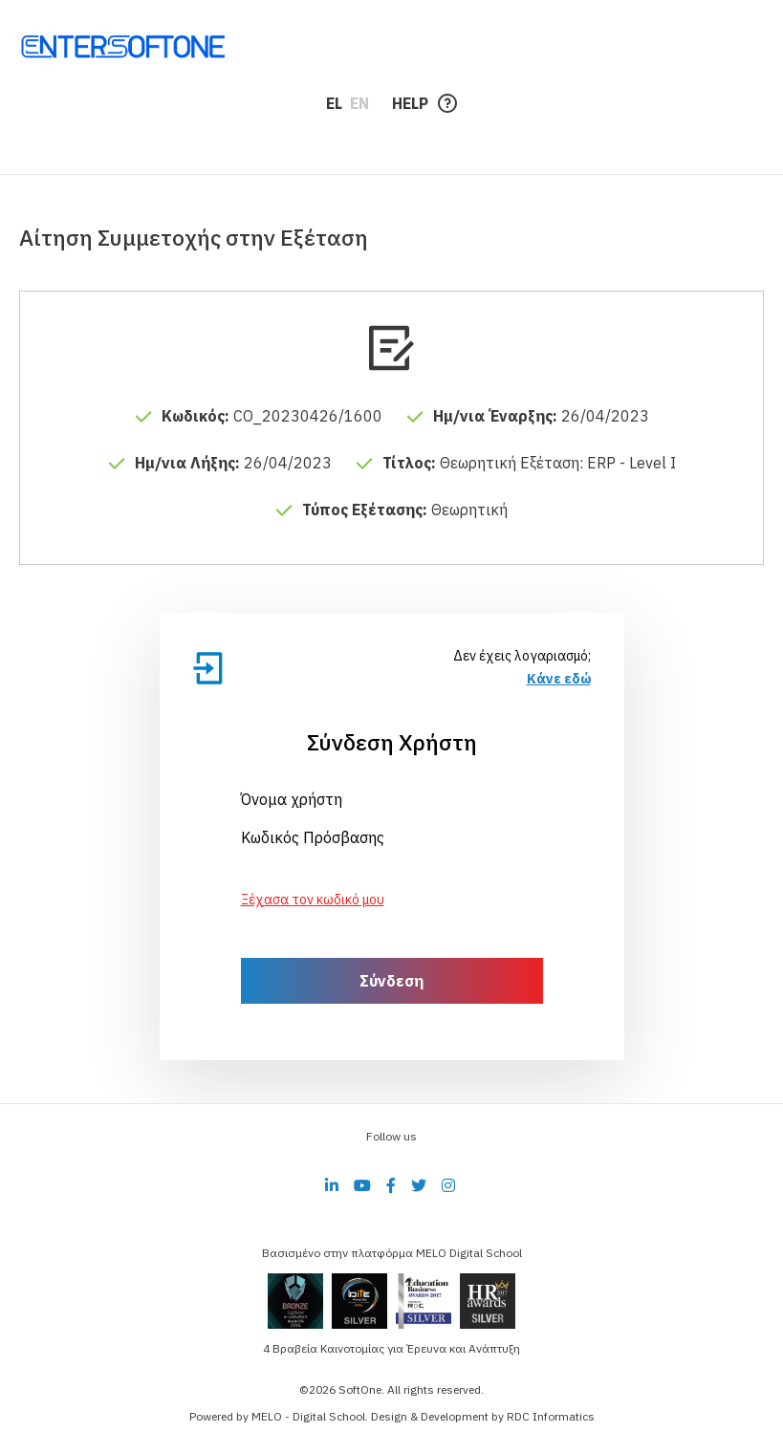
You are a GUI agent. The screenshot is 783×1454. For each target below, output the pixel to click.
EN (359, 103)
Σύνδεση (391, 980)
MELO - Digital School (308, 1416)
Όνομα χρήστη (291, 799)
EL (334, 103)
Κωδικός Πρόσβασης (312, 837)
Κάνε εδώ (559, 678)
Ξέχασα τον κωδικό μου (312, 899)
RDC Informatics (551, 1416)
